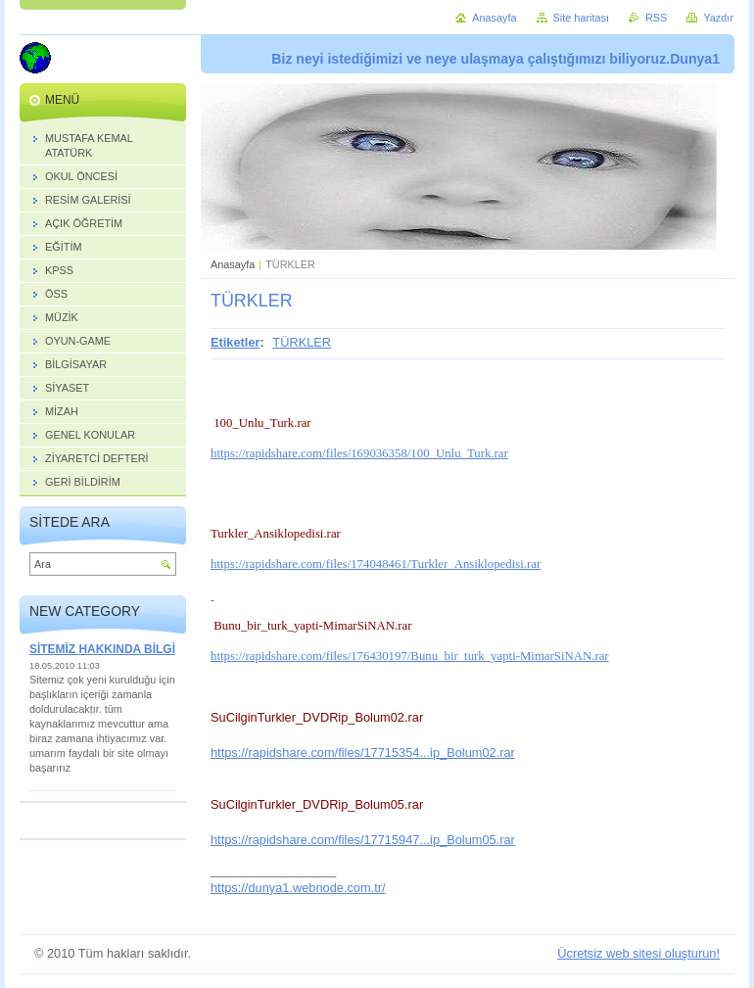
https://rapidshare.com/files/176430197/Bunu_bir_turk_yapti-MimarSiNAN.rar (410, 656)
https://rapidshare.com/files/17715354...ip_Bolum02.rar (363, 752)
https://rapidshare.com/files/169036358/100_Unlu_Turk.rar (359, 453)
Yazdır (718, 18)
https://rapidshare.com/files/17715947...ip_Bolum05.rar (363, 839)
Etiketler (235, 342)
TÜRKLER (301, 342)
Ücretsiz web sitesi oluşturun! (638, 953)
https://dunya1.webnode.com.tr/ (298, 887)
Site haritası (581, 18)
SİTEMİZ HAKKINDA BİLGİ (102, 649)
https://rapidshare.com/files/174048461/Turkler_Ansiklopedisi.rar (376, 564)
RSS (656, 18)
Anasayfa (233, 264)
